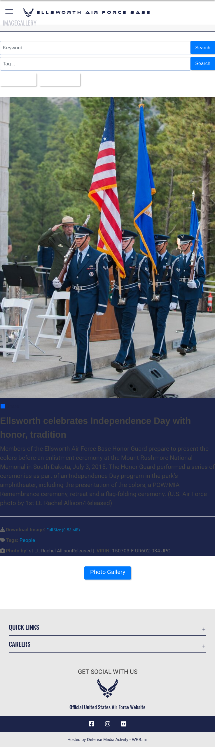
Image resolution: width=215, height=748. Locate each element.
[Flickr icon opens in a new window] (123, 724)
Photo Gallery (108, 572)
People (27, 541)
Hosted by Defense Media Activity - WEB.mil (107, 740)
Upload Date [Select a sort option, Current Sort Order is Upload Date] (60, 80)
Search (202, 48)
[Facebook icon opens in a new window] (91, 724)
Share (10, 407)
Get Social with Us (107, 672)
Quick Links (24, 627)
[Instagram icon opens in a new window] (107, 724)
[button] (9, 12)
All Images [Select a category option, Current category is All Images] (17, 80)
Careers (19, 644)
